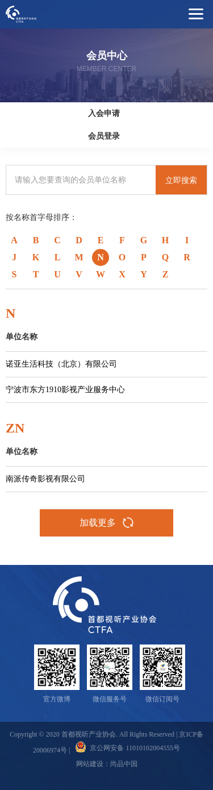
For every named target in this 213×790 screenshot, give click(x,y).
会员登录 (104, 136)
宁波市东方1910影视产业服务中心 (65, 389)
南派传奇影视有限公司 (45, 479)
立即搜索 (181, 180)
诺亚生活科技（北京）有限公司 (61, 364)
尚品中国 (123, 764)
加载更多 (107, 523)
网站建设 (89, 764)
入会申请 (104, 113)
